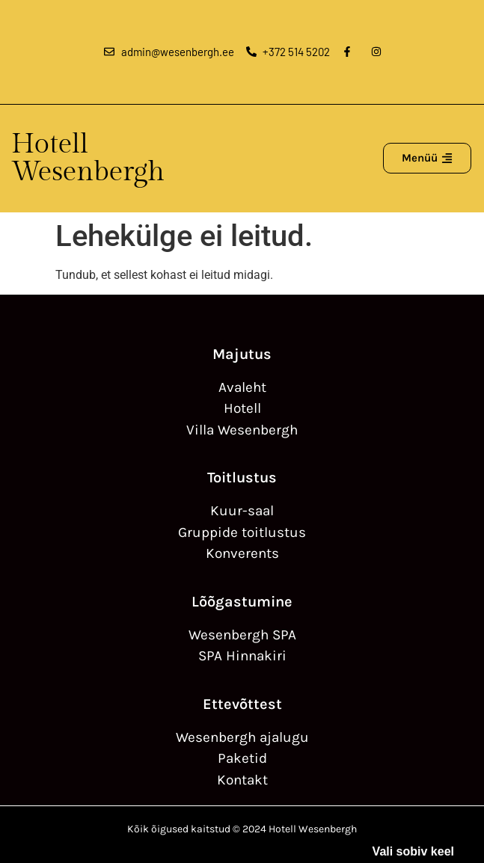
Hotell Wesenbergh (88, 158)
